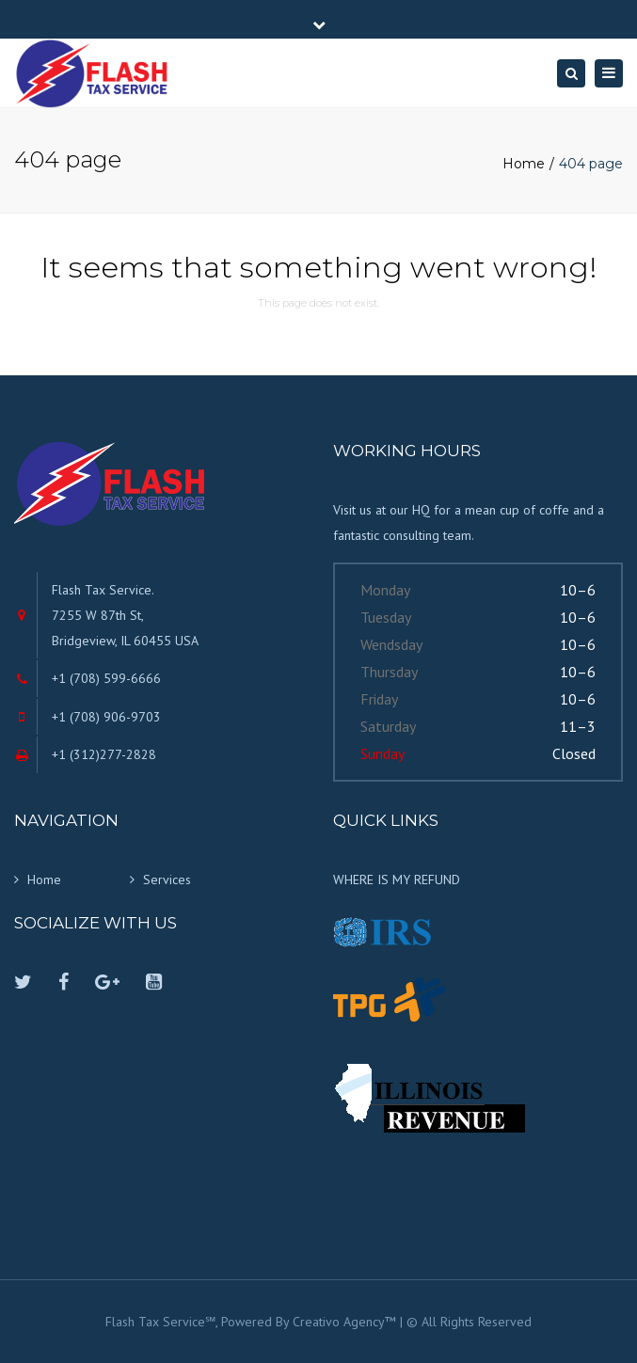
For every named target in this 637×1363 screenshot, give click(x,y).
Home (523, 163)
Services (167, 879)
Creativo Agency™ (344, 1321)
